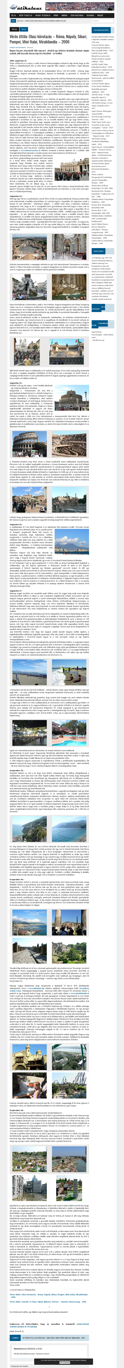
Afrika (52, 15)
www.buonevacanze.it (16, 143)
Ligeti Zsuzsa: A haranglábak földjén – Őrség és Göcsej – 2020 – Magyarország (105, 139)
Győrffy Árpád (12, 1364)
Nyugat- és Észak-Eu (39, 15)
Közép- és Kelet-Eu (22, 15)
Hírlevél (97, 15)
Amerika (61, 15)
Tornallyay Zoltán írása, (69, 950)
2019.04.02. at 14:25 (31, 1300)
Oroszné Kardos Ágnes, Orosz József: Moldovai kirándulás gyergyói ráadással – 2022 (105, 87)
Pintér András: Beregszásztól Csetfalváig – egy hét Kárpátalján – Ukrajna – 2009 (105, 164)
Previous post (41, 1335)
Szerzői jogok (99, 312)
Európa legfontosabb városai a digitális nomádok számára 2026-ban (105, 40)
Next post (58, 1335)
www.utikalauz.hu (16, 950)
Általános (87, 15)
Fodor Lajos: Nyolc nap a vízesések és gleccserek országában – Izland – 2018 (104, 117)
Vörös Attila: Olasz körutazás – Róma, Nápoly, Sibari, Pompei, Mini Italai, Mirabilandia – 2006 (48, 1249)
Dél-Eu (10, 15)
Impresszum (98, 309)
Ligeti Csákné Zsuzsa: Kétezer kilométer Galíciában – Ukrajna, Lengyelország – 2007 (105, 211)
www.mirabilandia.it (43, 955)
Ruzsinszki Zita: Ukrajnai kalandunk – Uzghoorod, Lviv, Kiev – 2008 (105, 178)
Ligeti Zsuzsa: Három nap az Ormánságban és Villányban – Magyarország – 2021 (105, 125)
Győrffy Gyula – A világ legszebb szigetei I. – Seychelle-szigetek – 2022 (104, 95)
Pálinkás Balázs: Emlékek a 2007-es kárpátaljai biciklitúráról (104, 202)
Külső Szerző (17, 48)
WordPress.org (100, 317)
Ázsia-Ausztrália (73, 15)
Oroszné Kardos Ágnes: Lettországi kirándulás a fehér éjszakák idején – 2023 (105, 48)
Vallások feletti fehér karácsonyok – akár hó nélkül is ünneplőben (106, 78)
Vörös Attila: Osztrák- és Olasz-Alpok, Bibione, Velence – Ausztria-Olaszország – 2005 (44, 1253)
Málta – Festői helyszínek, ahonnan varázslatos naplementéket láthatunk (104, 147)
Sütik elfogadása (65, 1362)
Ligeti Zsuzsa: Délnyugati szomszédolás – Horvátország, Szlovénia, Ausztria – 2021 (105, 109)
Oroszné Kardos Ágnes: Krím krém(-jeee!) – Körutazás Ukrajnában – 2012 (105, 155)
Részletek (83, 1360)
